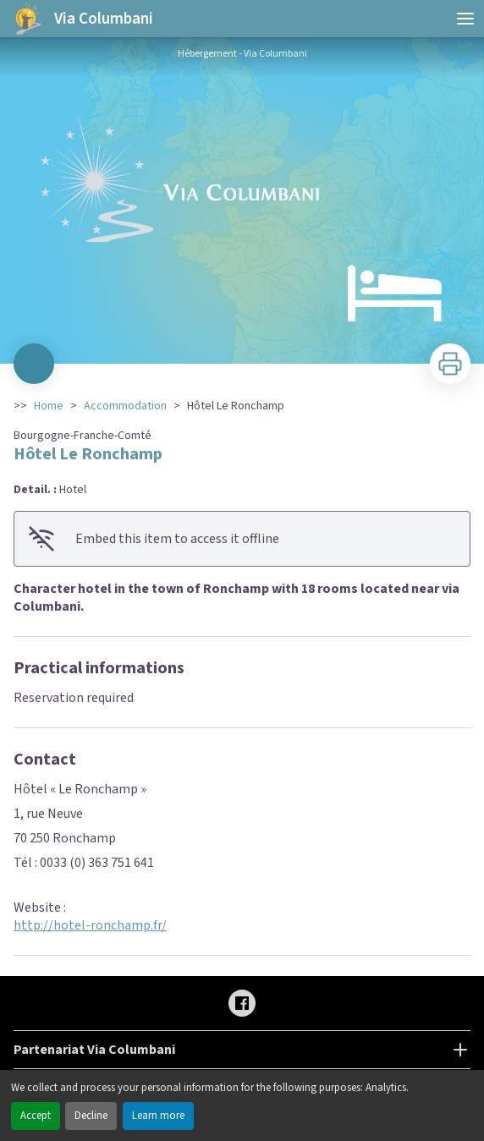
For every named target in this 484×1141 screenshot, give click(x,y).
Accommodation (125, 406)
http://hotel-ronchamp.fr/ (90, 925)
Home (48, 406)
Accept (35, 1115)
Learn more (158, 1115)
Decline (90, 1115)
